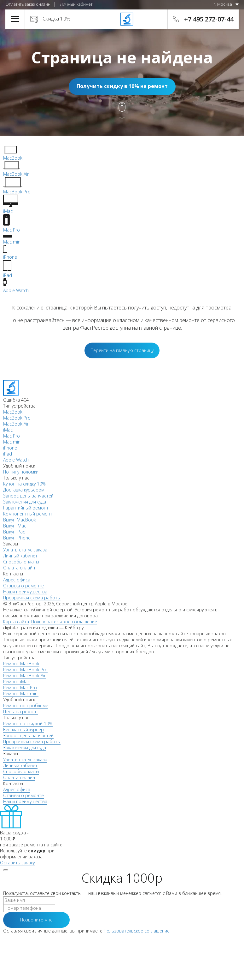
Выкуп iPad (14, 532)
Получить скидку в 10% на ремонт (122, 86)
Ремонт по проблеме (25, 706)
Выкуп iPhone (17, 538)
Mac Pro (11, 436)
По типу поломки (20, 472)
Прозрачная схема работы (32, 598)
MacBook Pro (17, 418)
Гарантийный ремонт (26, 508)
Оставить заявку (17, 863)
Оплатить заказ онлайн (27, 4)
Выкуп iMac (14, 526)
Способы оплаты (21, 562)
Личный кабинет (76, 4)
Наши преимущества (25, 592)
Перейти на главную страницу (122, 350)
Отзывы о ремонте (23, 586)
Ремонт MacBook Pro (25, 670)
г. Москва (222, 4)
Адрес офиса (16, 580)
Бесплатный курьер (23, 729)
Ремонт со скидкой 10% (28, 724)
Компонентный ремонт (27, 514)
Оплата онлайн (19, 568)
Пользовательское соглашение (64, 622)
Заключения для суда (24, 502)
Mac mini (12, 442)
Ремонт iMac (16, 682)
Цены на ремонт (20, 712)
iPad (7, 454)
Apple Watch (16, 460)
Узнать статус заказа (25, 550)
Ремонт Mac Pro (20, 688)
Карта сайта (16, 622)
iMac (8, 430)
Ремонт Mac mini (20, 694)
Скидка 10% (57, 18)
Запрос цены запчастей (28, 496)
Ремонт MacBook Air (24, 676)
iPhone (10, 448)
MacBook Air (16, 424)
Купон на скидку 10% (24, 484)
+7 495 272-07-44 (209, 19)
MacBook (12, 412)
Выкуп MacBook (19, 520)
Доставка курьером (23, 490)
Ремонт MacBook (21, 664)
